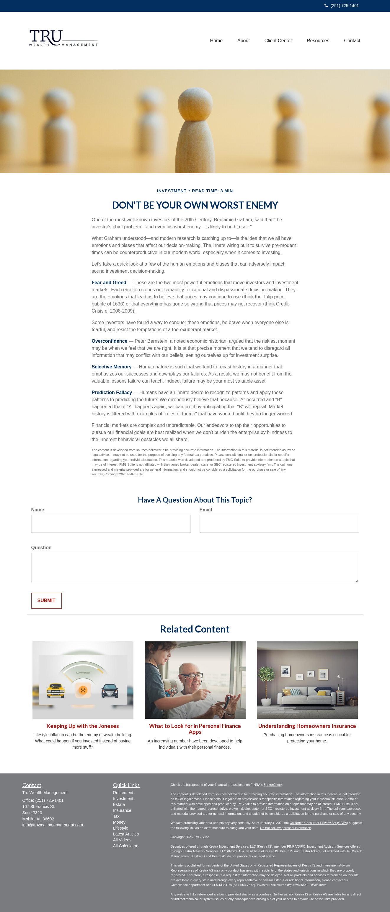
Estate (119, 804)
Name (37, 509)
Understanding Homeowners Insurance (307, 726)
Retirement (123, 792)
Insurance (122, 810)
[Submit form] (46, 601)
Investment (123, 798)
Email (206, 509)
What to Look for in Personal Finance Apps (195, 729)
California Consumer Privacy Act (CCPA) (319, 823)
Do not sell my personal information (285, 828)
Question (41, 547)
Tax (116, 816)
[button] (243, 40)
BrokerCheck (273, 784)
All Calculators (126, 845)
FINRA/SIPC (296, 846)
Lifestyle (120, 828)
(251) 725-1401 (341, 5)
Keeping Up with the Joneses (83, 726)
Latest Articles (126, 834)
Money (119, 822)
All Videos (122, 840)
